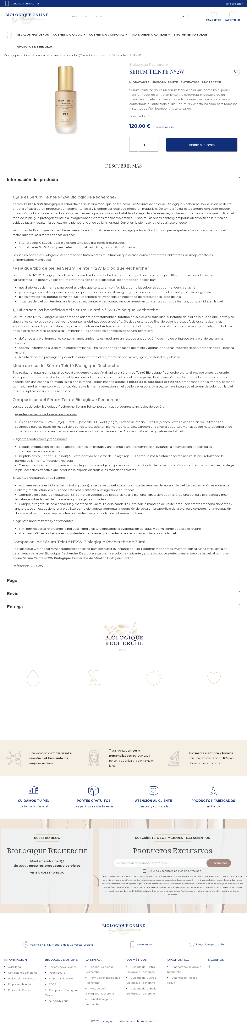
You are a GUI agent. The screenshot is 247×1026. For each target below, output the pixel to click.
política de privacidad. (188, 870)
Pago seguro (57, 972)
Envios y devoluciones (62, 966)
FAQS (52, 984)
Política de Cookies (20, 990)
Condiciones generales (22, 972)
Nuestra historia (58, 1000)
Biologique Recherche (148, 64)
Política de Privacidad (21, 978)
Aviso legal (14, 966)
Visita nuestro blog (47, 872)
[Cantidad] (144, 145)
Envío (123, 593)
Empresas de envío (20, 984)
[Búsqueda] (128, 16)
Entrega (123, 606)
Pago (123, 580)
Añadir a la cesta (202, 145)
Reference (21, 566)
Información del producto (123, 179)
